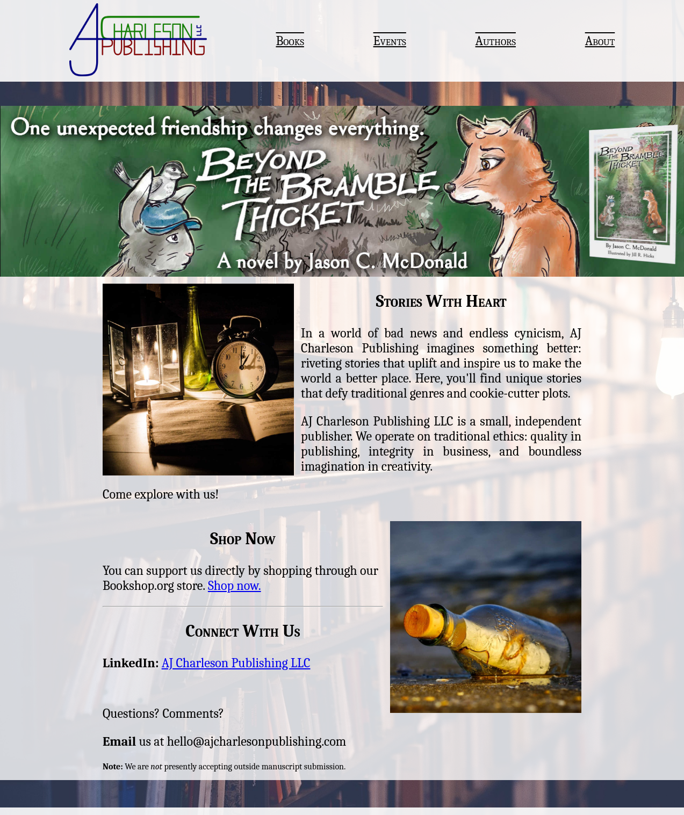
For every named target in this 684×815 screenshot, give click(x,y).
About (600, 40)
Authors (496, 40)
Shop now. (234, 585)
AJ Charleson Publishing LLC (236, 662)
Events (389, 40)
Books (290, 40)
